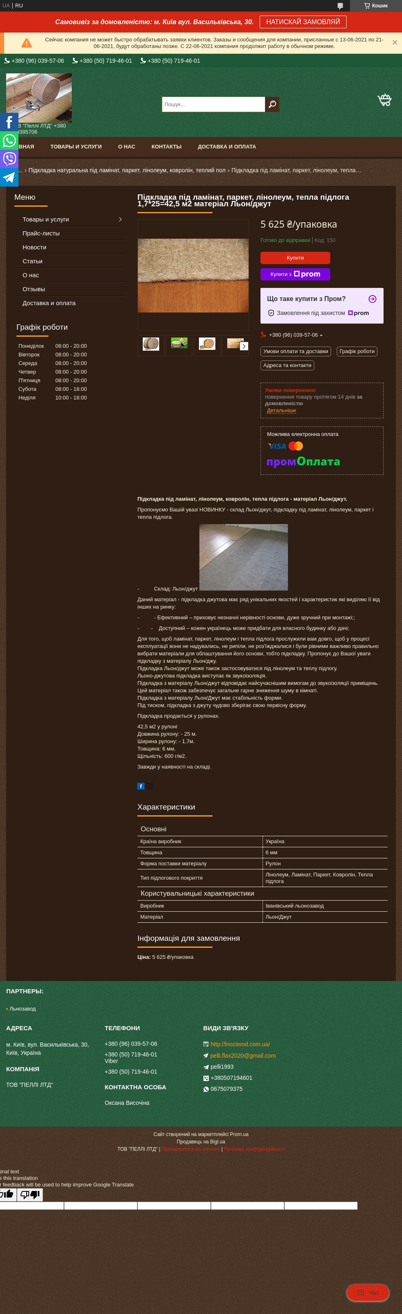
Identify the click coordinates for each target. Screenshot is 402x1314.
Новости (34, 247)
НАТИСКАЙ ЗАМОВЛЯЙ (303, 21)
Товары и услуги (76, 147)
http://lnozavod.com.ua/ (240, 1044)
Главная (21, 147)
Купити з (295, 274)
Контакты (167, 147)
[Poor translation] (30, 1195)
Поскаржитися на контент (191, 1149)
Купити (295, 258)
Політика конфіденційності (254, 1149)
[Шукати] (272, 104)
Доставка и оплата (227, 147)
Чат (368, 1292)
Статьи (33, 261)
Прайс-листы (41, 233)
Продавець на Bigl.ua (201, 1142)
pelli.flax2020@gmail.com (243, 1055)
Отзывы (34, 288)
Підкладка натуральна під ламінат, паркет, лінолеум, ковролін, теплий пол (127, 170)
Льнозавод (22, 1009)
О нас (126, 147)
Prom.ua (239, 1134)
